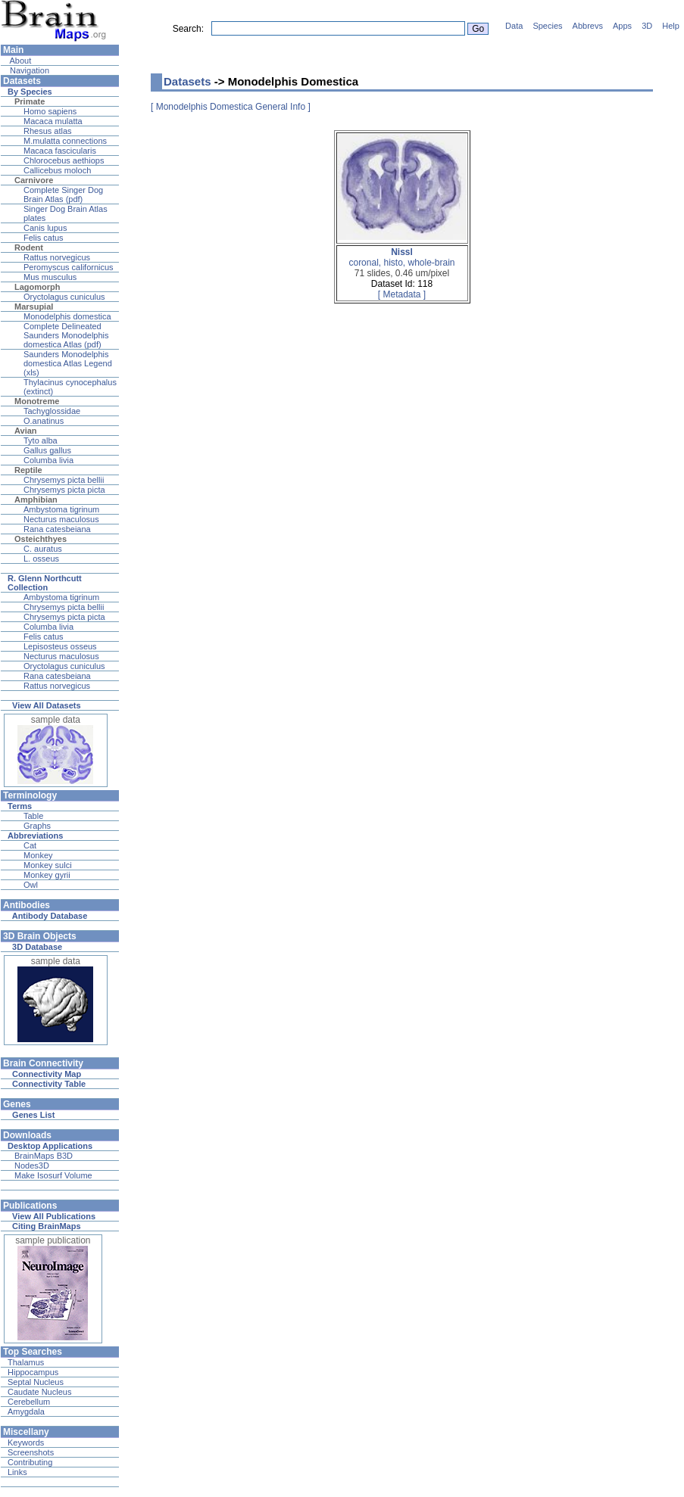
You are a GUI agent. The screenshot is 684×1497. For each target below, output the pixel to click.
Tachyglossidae (51, 410)
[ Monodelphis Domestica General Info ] (231, 106)
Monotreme (36, 401)
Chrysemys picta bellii (63, 479)
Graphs (37, 825)
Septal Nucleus (36, 1382)
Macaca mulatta (53, 121)
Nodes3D (31, 1165)
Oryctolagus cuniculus (64, 296)
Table (33, 815)
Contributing (30, 1462)
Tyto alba (40, 440)
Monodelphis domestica (67, 316)
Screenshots (31, 1452)
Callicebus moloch (57, 170)
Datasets (187, 81)
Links (17, 1472)
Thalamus (26, 1362)
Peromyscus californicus (68, 267)
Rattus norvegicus (56, 257)
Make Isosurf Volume (53, 1175)
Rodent (28, 247)
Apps (622, 25)
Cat (29, 845)
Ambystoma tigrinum (61, 509)
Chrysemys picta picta (64, 489)
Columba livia (48, 460)
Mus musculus (50, 277)
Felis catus (43, 237)
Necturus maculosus (61, 519)
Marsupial (33, 306)
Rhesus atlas (47, 130)
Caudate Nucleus (39, 1391)
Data (514, 25)
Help (670, 25)
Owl (30, 884)
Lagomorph (37, 286)
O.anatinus (43, 420)
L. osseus (41, 558)
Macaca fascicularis (59, 150)
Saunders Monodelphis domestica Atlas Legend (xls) (67, 363)
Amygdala (26, 1411)
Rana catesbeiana (57, 529)
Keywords (26, 1442)
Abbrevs (588, 25)
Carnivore (33, 180)
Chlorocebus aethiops (63, 160)
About (19, 60)
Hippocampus (33, 1372)
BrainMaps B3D (43, 1155)
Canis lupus (45, 227)
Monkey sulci (47, 865)
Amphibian (36, 499)
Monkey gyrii (46, 874)
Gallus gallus (47, 450)
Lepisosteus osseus (60, 646)
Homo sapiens (50, 111)
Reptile (28, 470)
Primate (29, 101)
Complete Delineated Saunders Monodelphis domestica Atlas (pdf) (66, 335)
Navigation (28, 70)
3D (647, 25)
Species (547, 25)
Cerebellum (29, 1401)
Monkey (38, 855)
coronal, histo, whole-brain (401, 257)
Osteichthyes (40, 538)
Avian (25, 430)
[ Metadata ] (402, 294)
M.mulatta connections (65, 140)
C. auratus (42, 548)
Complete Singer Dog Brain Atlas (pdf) (63, 194)
